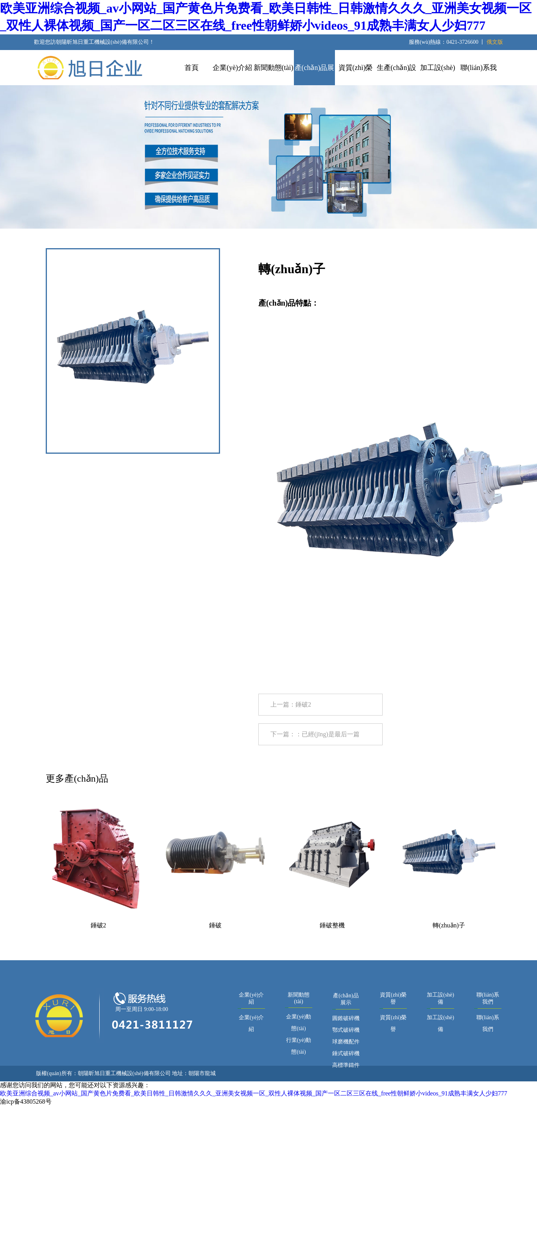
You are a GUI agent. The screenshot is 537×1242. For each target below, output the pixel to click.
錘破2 (98, 925)
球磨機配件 (346, 1042)
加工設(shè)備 (437, 74)
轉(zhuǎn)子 (449, 925)
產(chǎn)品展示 (315, 74)
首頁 (191, 68)
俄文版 (495, 42)
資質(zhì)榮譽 (355, 74)
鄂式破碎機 (346, 1030)
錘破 (215, 925)
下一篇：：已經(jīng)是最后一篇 (315, 734)
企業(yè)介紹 (232, 68)
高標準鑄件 (346, 1065)
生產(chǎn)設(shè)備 (397, 74)
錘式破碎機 (346, 1053)
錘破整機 (332, 925)
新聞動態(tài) (274, 68)
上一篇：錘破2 (290, 704)
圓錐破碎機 (346, 1018)
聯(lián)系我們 (478, 74)
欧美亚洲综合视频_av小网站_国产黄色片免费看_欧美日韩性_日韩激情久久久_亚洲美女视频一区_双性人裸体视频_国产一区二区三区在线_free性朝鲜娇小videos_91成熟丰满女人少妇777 (253, 1093)
